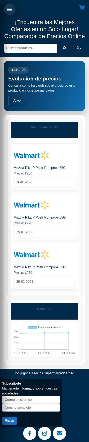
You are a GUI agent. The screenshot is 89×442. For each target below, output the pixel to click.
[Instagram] (44, 433)
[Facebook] (29, 433)
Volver (17, 100)
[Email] (59, 433)
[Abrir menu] (9, 9)
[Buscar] (30, 48)
